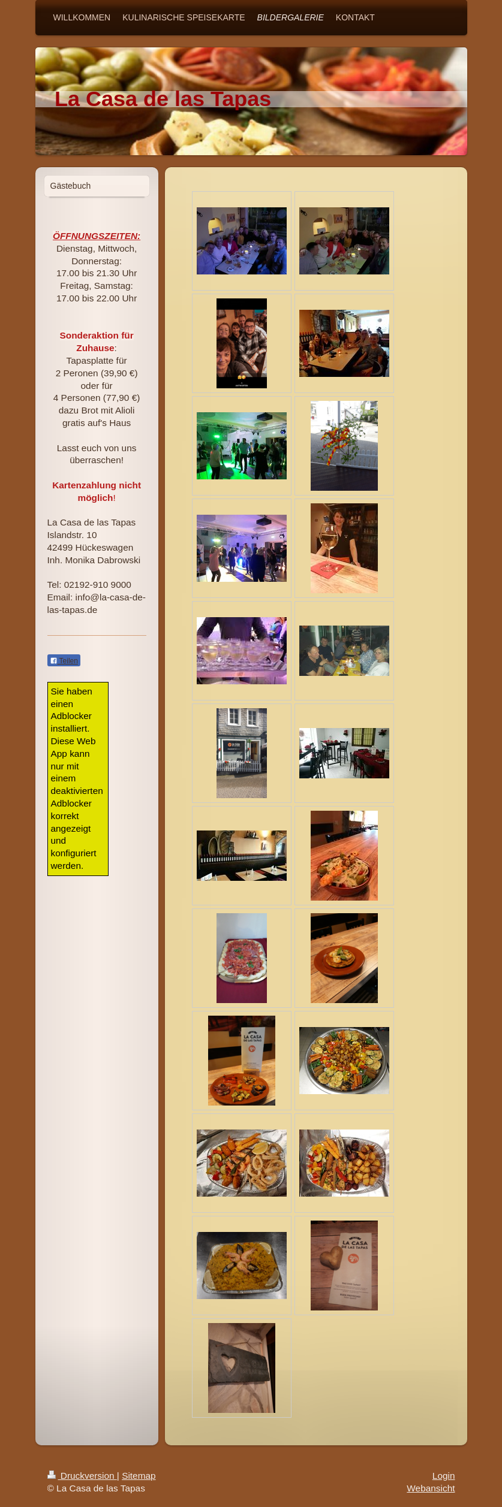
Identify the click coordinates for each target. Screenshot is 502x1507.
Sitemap (138, 1475)
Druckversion (82, 1475)
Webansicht (431, 1488)
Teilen (64, 661)
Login (443, 1475)
